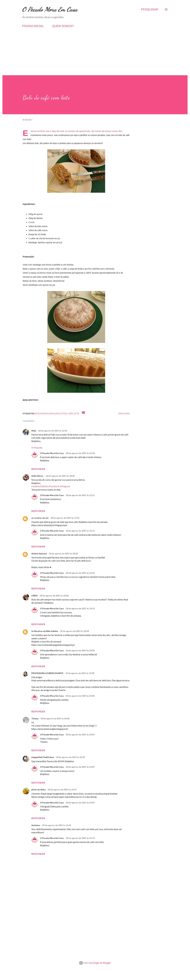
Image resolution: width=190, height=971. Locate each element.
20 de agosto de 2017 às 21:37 (62, 789)
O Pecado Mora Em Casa (50, 9)
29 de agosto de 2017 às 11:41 (56, 825)
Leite (76, 413)
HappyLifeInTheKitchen (42, 757)
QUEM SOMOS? (63, 26)
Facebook (55, 486)
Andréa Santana (39, 553)
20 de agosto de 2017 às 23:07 (80, 734)
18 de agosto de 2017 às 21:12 (80, 530)
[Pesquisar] (149, 9)
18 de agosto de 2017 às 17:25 (65, 518)
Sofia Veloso (37, 476)
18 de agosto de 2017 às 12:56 (52, 430)
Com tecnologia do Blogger (95, 962)
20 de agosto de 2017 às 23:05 (80, 650)
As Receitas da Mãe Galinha (44, 631)
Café (70, 413)
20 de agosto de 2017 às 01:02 (55, 718)
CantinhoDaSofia (39, 486)
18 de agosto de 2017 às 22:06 (54, 595)
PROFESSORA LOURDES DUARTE (47, 673)
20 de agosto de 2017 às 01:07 (70, 757)
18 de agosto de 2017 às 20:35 (63, 553)
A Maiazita (36, 447)
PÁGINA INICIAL (33, 26)
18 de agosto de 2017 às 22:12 (80, 608)
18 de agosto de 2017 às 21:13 (80, 573)
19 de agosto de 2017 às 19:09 (80, 673)
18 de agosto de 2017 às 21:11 (80, 495)
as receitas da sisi (39, 518)
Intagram (65, 486)
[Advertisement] (95, 55)
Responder (38, 469)
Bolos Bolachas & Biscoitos (51, 413)
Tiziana (34, 718)
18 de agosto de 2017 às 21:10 (80, 453)
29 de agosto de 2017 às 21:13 (80, 838)
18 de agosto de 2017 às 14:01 (60, 476)
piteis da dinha (38, 789)
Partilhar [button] (124, 413)
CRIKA (34, 595)
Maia (33, 430)
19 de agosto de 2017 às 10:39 (74, 631)
